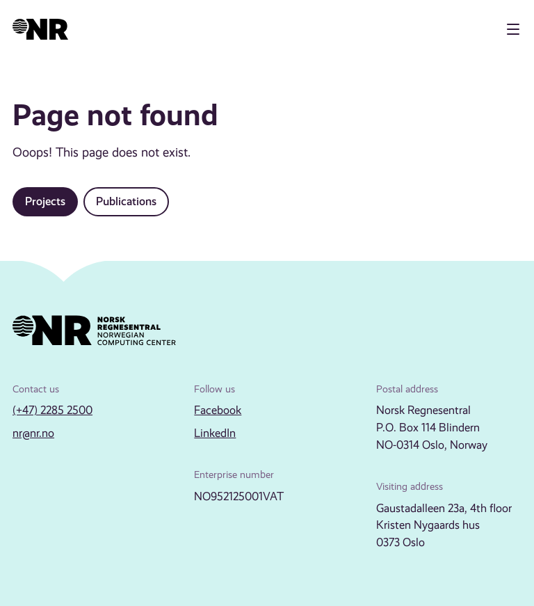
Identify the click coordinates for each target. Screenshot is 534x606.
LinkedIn (215, 433)
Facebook (217, 410)
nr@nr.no (33, 433)
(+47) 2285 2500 (52, 410)
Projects (45, 201)
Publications (126, 201)
